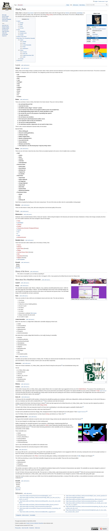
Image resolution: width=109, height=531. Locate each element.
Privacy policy (18, 527)
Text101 (67, 13)
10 (82, 418)
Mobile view (37, 527)
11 (30, 426)
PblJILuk (19, 246)
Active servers (25, 515)
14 (22, 477)
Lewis (18, 235)
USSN (46, 425)
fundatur (19, 226)
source (17, 488)
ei (17, 233)
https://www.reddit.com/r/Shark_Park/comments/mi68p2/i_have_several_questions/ (86, 495)
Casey (18, 220)
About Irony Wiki (25, 527)
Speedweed (20, 255)
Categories (18, 515)
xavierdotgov (95, 34)
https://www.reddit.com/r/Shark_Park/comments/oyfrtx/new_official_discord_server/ (86, 499)
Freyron (19, 244)
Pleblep (19, 250)
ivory (18, 231)
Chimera (19, 224)
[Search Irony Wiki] (97, 5)
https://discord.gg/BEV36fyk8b (98, 28)
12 (93, 455)
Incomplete (32, 515)
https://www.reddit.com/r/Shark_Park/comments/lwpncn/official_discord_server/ (38, 504)
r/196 (79, 455)
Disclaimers (31, 527)
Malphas (19, 257)
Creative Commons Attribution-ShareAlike (34, 523)
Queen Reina (20, 248)
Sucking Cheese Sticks (22, 252)
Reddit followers (82, 389)
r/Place (36, 455)
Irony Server (30, 13)
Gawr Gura (102, 390)
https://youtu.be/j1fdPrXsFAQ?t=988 (74, 497)
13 (80, 471)
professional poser (21, 237)
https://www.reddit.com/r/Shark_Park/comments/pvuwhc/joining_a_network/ (84, 501)
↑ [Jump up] (65, 495)
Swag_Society (49, 14)
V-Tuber (98, 390)
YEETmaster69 (20, 259)
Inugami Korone (81, 411)
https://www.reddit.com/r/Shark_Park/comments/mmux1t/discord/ (35, 506)
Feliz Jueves (33, 313)
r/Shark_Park (95, 36)
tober (18, 254)
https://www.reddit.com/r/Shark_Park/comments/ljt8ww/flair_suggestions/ (37, 511)
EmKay (47, 414)
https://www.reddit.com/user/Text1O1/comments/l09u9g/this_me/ (35, 495)
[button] (4, 35)
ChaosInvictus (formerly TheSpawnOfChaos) (28, 228)
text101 (93, 41)
